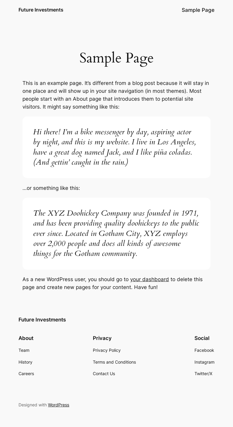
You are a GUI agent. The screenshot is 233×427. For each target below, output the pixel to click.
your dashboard (149, 279)
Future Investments (41, 10)
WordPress (58, 404)
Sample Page (198, 10)
